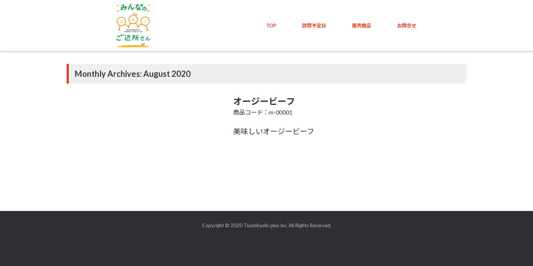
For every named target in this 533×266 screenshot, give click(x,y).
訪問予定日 (314, 25)
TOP (271, 25)
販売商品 (361, 25)
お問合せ (406, 25)
